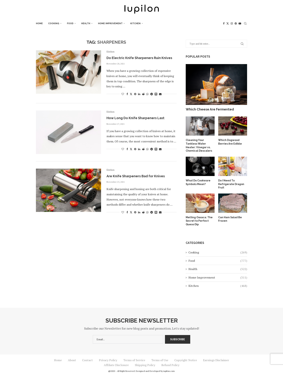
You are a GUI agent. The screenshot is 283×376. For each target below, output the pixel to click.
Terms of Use (159, 360)
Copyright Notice (185, 360)
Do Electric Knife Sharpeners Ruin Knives (139, 58)
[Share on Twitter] (131, 94)
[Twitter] (227, 23)
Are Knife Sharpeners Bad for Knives (135, 176)
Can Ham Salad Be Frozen (230, 219)
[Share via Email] (160, 94)
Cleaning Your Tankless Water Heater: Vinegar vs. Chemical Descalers (199, 145)
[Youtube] (240, 23)
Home (39, 23)
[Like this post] (122, 94)
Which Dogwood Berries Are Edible (230, 142)
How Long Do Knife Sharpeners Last (135, 118)
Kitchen (135, 23)
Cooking (53, 23)
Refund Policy (170, 365)
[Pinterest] (236, 23)
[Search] (245, 23)
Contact (87, 360)
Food (70, 23)
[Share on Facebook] (127, 94)
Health (85, 23)
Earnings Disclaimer (216, 360)
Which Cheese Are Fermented (210, 109)
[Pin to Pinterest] (135, 94)
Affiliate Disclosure (116, 365)
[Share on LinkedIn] (139, 94)
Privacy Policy (108, 360)
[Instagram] (232, 23)
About (72, 360)
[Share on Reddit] (143, 94)
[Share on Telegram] (151, 94)
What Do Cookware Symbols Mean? (198, 182)
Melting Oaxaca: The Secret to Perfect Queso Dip (199, 220)
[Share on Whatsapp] (147, 94)
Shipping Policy (145, 365)
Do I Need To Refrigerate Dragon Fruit (231, 184)
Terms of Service (134, 360)
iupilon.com (169, 371)
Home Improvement (110, 23)
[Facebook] (224, 23)
